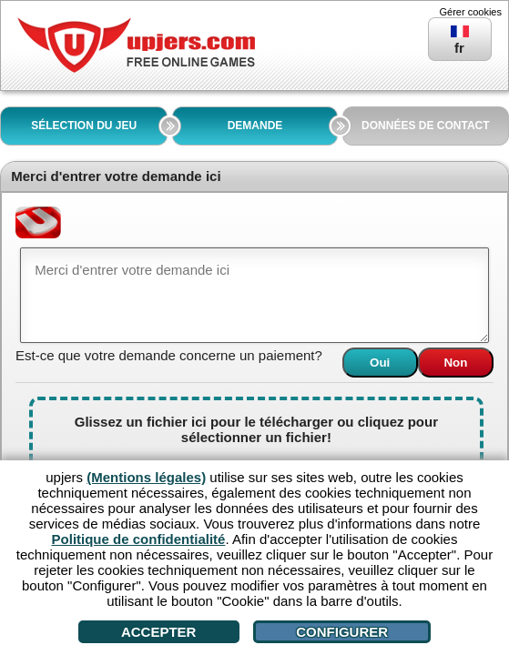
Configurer (342, 632)
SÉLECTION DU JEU (84, 125)
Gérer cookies (471, 11)
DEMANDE (255, 125)
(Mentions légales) (146, 477)
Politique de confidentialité (139, 539)
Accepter (159, 632)
